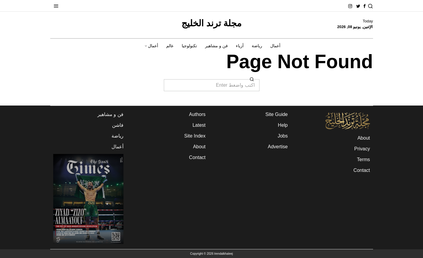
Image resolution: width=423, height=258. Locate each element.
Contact (361, 170)
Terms (363, 159)
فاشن (117, 125)
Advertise (278, 146)
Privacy (362, 148)
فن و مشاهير (110, 114)
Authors (197, 114)
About (364, 138)
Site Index (194, 135)
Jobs (283, 135)
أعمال (117, 146)
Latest (199, 125)
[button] (252, 79)
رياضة (117, 135)
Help (283, 125)
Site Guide (276, 114)
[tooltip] (364, 6)
